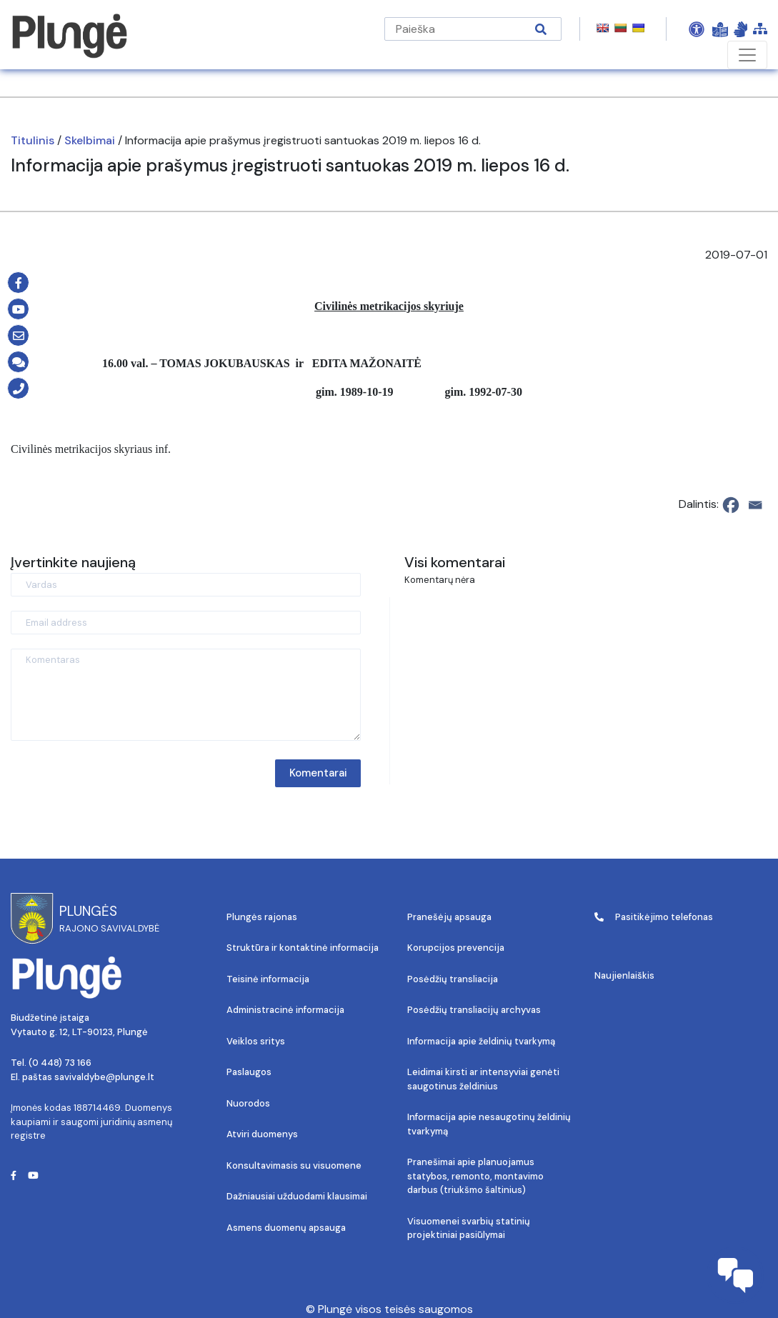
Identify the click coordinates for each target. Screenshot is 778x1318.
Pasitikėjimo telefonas (653, 917)
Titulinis (32, 140)
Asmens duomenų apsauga (286, 1228)
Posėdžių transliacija (452, 979)
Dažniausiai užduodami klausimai (296, 1196)
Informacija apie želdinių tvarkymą (481, 1041)
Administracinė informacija (285, 1010)
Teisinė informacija (267, 979)
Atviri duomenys (262, 1134)
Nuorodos (248, 1103)
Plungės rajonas (261, 917)
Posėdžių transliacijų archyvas (474, 1010)
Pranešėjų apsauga (449, 917)
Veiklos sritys (255, 1041)
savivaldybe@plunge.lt (104, 1077)
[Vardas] (186, 584)
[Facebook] (731, 505)
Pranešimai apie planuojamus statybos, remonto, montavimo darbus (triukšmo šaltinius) (475, 1176)
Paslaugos (248, 1072)
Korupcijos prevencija (455, 948)
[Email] (755, 505)
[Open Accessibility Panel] (696, 29)
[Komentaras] (186, 695)
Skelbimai (89, 140)
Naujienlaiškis (624, 975)
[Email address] (186, 622)
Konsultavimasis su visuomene (293, 1165)
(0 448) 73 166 (60, 1063)
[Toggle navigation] (747, 55)
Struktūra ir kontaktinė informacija (302, 948)
